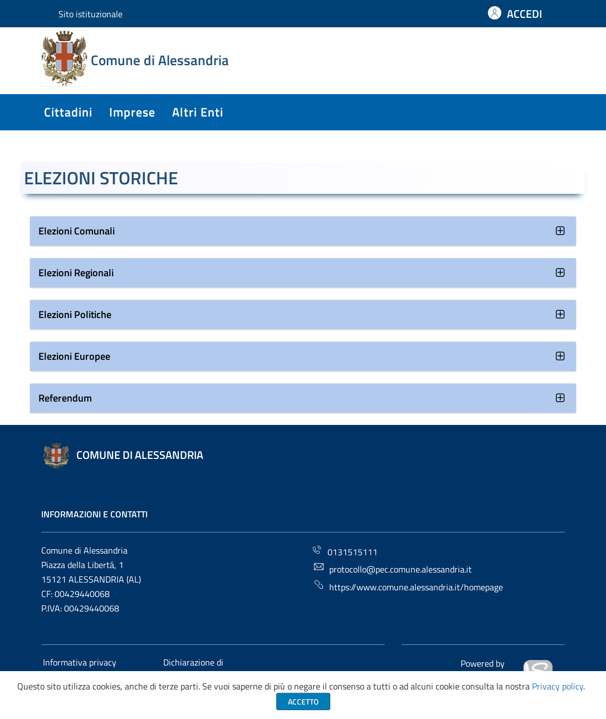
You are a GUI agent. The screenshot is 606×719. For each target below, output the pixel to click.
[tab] (303, 231)
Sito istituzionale (90, 14)
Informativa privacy (79, 662)
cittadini (68, 111)
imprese (132, 111)
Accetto (303, 701)
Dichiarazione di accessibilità (192, 669)
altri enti (197, 111)
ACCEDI (524, 13)
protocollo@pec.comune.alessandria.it (392, 568)
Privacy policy (557, 686)
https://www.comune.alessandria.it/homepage (408, 586)
